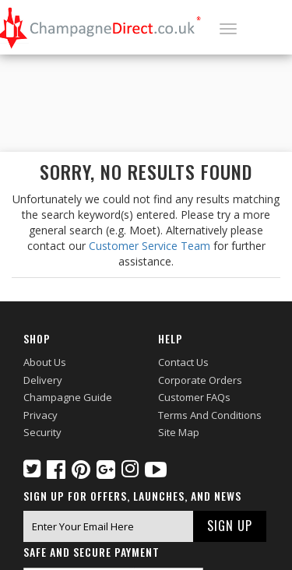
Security (42, 432)
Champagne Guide (67, 397)
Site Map (178, 432)
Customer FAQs (194, 397)
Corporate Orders (200, 380)
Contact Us (183, 362)
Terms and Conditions (210, 415)
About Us (44, 362)
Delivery (42, 380)
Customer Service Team (149, 245)
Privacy (40, 415)
